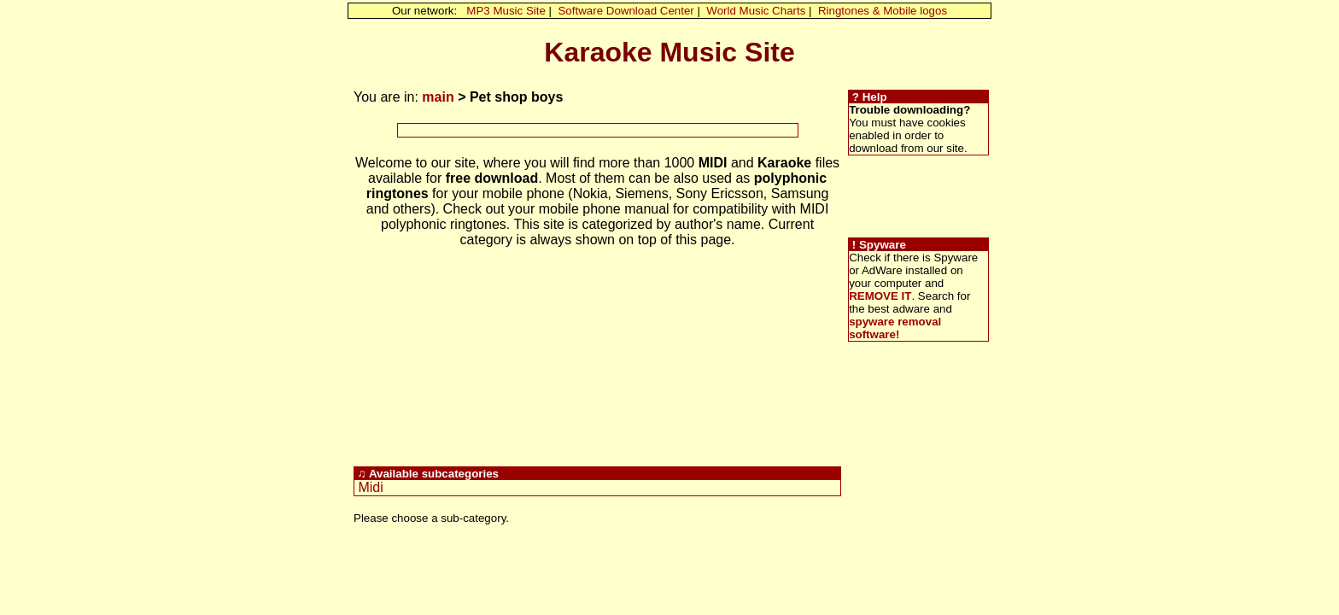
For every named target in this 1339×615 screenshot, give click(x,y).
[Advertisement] (598, 130)
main (437, 97)
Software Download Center (625, 10)
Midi (370, 487)
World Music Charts (755, 10)
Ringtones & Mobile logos (882, 10)
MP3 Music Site (506, 10)
